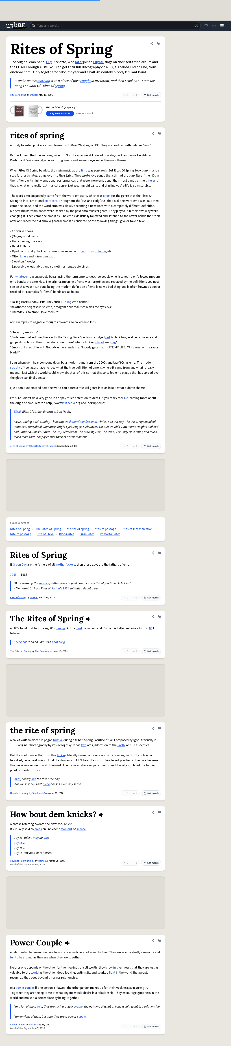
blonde (101, 251)
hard (79, 628)
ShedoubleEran (40, 793)
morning (43, 80)
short (106, 196)
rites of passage (105, 529)
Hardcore (51, 201)
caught (85, 80)
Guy (49, 62)
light (112, 972)
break (38, 829)
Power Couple (17, 1025)
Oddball (34, 95)
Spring (60, 85)
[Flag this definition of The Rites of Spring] (159, 617)
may (36, 838)
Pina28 (32, 1025)
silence (81, 829)
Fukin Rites (87, 534)
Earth (121, 745)
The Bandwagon (43, 651)
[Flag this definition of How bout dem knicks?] (159, 812)
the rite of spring (78, 529)
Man (17, 779)
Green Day (20, 564)
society (15, 367)
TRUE (17, 411)
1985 (66, 588)
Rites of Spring (18, 95)
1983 (13, 574)
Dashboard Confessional (81, 422)
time (84, 170)
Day (59, 432)
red (83, 251)
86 (150, 628)
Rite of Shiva (45, 534)
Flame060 (43, 861)
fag (113, 342)
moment (66, 829)
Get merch (151, 95)
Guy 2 (17, 843)
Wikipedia (68, 403)
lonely (24, 256)
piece (46, 784)
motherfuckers (65, 564)
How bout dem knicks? (22, 861)
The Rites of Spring (48, 529)
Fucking (66, 302)
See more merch (84, 113)
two (83, 745)
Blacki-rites (66, 534)
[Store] (206, 25)
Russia (57, 740)
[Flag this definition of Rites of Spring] (158, 44)
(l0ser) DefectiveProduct (42, 446)
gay (45, 838)
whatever (21, 276)
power (20, 988)
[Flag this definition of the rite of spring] (159, 728)
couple (29, 988)
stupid (99, 342)
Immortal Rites (110, 534)
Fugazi (98, 62)
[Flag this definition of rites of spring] (159, 133)
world (35, 972)
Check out (20, 642)
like (125, 398)
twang (60, 628)
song (62, 642)
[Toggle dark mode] (214, 25)
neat (55, 642)
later (78, 62)
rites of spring (17, 446)
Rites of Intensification (137, 529)
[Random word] (196, 25)
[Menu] (222, 25)
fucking (62, 755)
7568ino (34, 597)
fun (12, 957)
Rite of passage (20, 534)
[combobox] (115, 25)
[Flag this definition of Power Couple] (159, 941)
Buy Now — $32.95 (60, 113)
